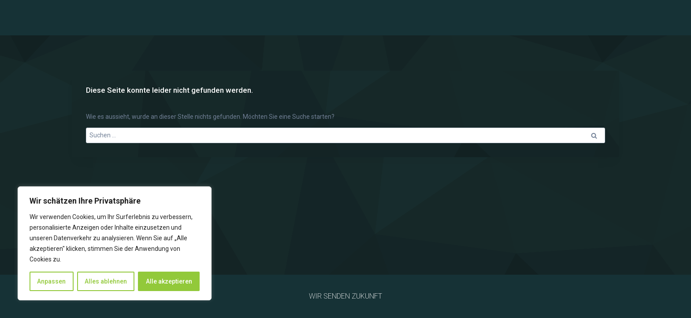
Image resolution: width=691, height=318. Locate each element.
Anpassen (51, 281)
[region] (115, 243)
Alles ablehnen (106, 281)
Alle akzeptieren (169, 281)
